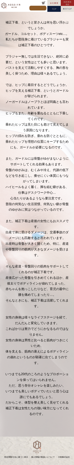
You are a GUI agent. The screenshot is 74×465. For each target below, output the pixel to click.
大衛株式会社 (64, 457)
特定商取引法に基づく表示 (16, 457)
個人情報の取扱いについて (43, 457)
